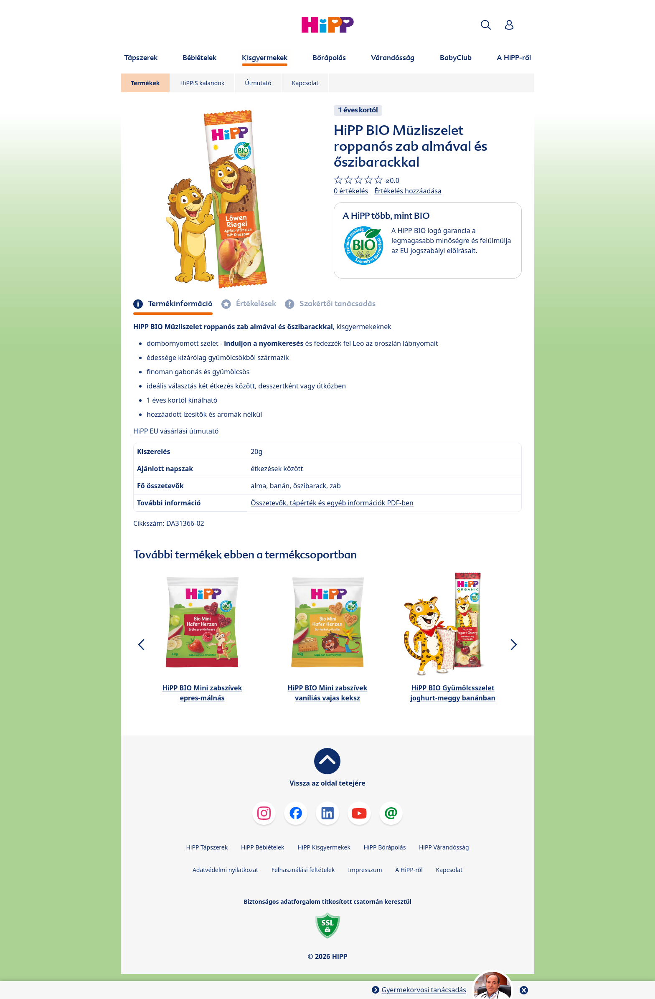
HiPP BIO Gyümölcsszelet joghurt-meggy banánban (452, 692)
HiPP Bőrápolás (385, 847)
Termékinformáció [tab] (179, 303)
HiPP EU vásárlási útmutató (175, 431)
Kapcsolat (305, 83)
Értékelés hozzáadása (408, 190)
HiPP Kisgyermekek (323, 847)
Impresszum (365, 870)
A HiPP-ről (409, 870)
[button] (486, 25)
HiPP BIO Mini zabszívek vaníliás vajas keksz (328, 692)
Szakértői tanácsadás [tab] (337, 303)
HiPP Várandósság (444, 847)
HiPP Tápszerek (207, 847)
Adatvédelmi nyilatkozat (225, 870)
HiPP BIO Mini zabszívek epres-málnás (202, 692)
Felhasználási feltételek (303, 870)
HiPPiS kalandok (202, 83)
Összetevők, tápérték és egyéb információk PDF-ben (332, 502)
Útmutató (258, 83)
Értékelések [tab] (255, 303)
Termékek (145, 83)
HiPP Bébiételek (262, 847)
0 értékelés (351, 190)
